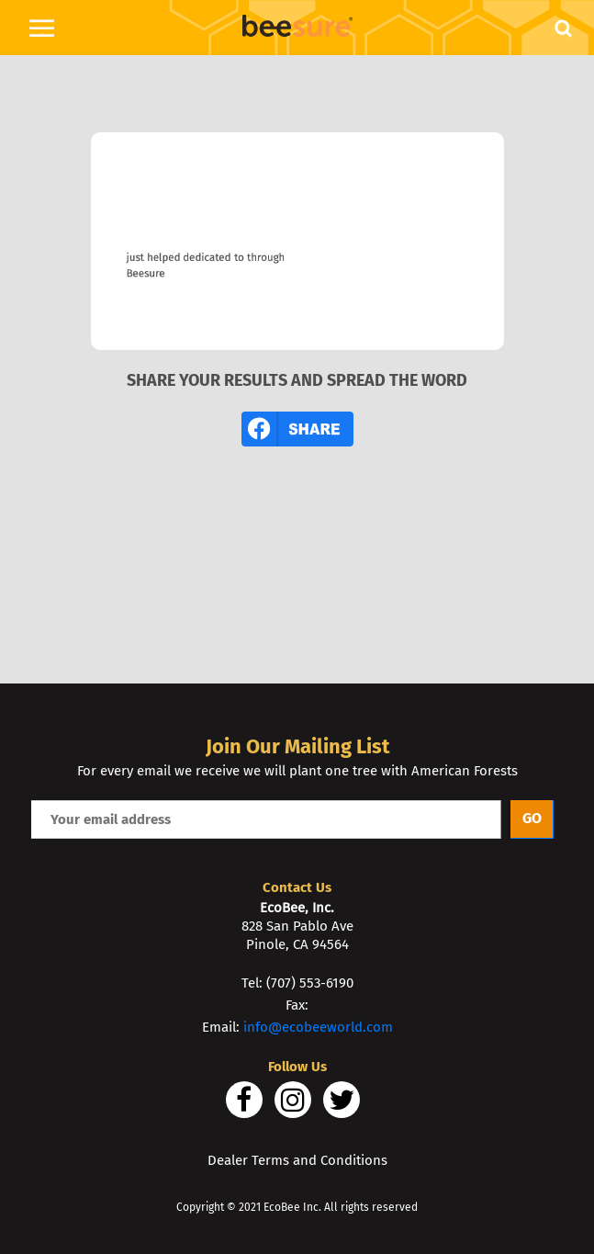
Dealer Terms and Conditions (297, 1160)
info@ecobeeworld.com (318, 1027)
